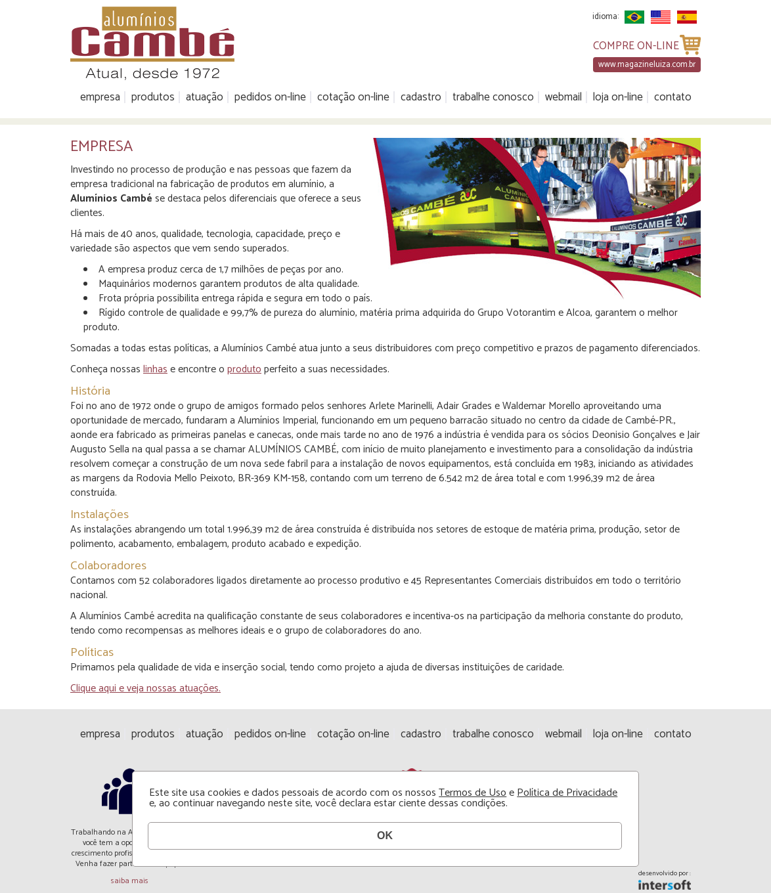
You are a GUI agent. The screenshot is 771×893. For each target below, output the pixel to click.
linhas (155, 369)
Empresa (100, 97)
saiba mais (129, 881)
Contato (673, 97)
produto (244, 369)
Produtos (153, 97)
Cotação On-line (353, 97)
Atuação (204, 97)
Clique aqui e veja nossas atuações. (145, 688)
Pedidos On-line (270, 97)
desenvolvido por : (664, 875)
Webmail (563, 97)
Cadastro (421, 97)
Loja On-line (618, 97)
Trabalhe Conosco (493, 97)
